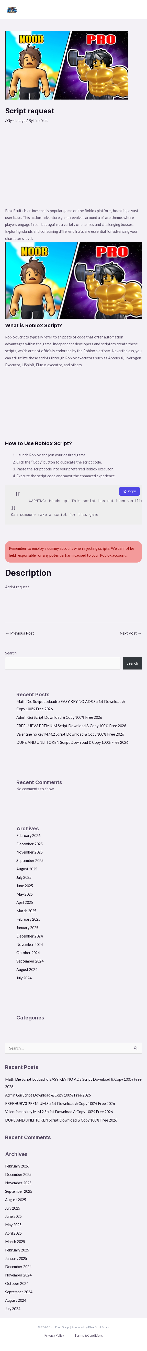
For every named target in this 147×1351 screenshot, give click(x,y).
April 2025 (24, 902)
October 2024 (28, 953)
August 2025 (26, 869)
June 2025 (24, 886)
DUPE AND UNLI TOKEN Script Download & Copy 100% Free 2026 (72, 742)
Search (11, 653)
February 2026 (28, 835)
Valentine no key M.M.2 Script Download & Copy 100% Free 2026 (70, 734)
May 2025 (24, 894)
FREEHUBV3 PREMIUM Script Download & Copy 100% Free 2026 (71, 726)
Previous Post (20, 633)
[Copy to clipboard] (129, 491)
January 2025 (27, 928)
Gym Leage (16, 120)
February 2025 (28, 919)
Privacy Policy (54, 1335)
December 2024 (29, 936)
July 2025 (23, 877)
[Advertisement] (73, 169)
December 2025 (29, 844)
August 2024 (26, 969)
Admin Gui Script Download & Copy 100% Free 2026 (59, 717)
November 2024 (29, 944)
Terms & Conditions (88, 1335)
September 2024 (29, 961)
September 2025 (29, 860)
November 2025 (29, 852)
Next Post (130, 633)
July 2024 (23, 978)
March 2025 (26, 911)
